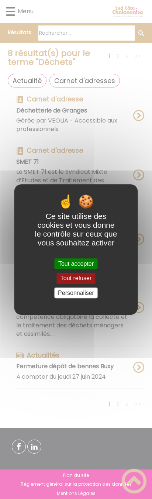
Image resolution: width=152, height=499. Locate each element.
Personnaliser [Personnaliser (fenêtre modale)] (76, 293)
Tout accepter (76, 264)
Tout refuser (76, 278)
